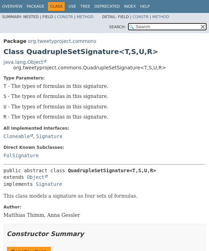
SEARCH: (117, 27)
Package (36, 6)
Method (85, 17)
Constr (65, 17)
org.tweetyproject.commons (62, 41)
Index (130, 6)
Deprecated (107, 6)
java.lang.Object (23, 62)
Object (36, 177)
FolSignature (21, 155)
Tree (85, 6)
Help (145, 6)
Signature (49, 136)
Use (72, 6)
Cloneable (16, 136)
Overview (12, 6)
